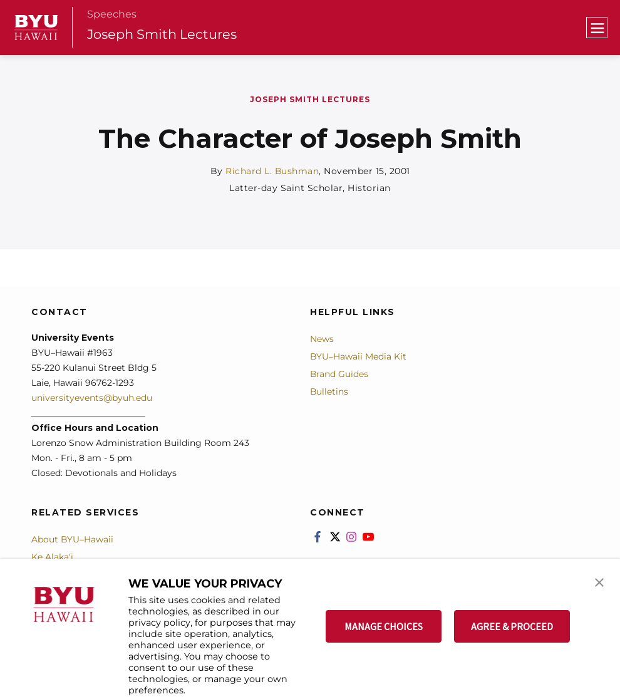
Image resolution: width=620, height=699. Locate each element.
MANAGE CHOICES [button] (383, 626)
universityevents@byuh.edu (91, 397)
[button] (599, 581)
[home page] (36, 27)
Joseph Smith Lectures (163, 34)
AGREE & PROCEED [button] (512, 626)
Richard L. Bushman (272, 171)
